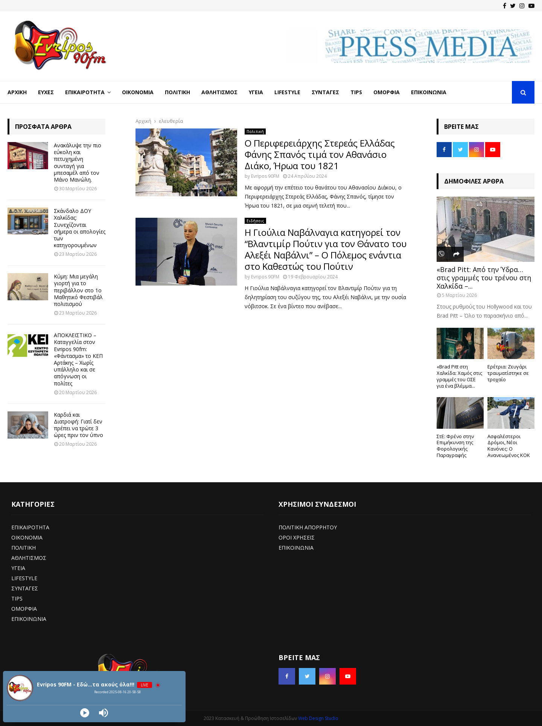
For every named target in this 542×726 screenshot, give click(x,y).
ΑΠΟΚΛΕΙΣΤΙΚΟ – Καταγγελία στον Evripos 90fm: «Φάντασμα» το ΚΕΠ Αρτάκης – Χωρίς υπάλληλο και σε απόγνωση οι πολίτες (78, 359)
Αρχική (17, 92)
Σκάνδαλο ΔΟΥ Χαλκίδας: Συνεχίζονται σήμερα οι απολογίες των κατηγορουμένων (79, 228)
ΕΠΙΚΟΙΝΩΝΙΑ (28, 618)
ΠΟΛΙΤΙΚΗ (23, 547)
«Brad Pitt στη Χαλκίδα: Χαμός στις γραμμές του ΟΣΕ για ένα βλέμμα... (459, 376)
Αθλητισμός (219, 92)
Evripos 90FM (265, 176)
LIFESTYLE (24, 578)
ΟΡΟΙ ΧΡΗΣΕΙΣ (297, 537)
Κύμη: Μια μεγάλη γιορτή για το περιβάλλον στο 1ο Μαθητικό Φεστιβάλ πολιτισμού (78, 290)
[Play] (84, 712)
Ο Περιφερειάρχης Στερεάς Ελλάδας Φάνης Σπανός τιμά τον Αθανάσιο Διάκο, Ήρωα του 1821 (320, 154)
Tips (356, 92)
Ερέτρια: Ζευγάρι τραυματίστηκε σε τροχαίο (508, 373)
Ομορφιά (386, 92)
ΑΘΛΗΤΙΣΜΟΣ (28, 557)
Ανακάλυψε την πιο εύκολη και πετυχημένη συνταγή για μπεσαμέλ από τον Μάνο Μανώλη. (77, 162)
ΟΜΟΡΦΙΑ (24, 608)
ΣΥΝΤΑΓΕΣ (24, 588)
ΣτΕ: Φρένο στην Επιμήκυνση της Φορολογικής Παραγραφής (455, 446)
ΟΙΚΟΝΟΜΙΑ (27, 537)
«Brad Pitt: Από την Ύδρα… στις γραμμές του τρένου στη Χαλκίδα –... (484, 277)
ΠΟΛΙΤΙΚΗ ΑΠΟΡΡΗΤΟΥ (308, 527)
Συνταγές (325, 92)
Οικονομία (138, 92)
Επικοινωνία (428, 92)
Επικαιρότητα (85, 92)
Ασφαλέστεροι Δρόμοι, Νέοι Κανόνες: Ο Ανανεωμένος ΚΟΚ (508, 446)
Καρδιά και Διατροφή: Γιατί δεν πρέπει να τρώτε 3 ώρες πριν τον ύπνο (78, 425)
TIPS (17, 598)
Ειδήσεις (255, 220)
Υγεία (256, 92)
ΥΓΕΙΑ (18, 568)
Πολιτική (177, 92)
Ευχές (46, 92)
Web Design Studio (318, 718)
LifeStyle (287, 92)
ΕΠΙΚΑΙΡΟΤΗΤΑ (30, 527)
